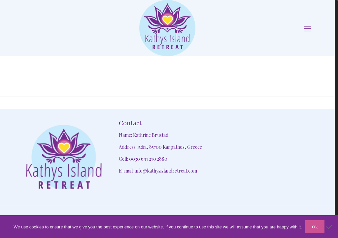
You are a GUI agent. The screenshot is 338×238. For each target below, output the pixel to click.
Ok (315, 226)
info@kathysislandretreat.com (166, 171)
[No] (329, 226)
